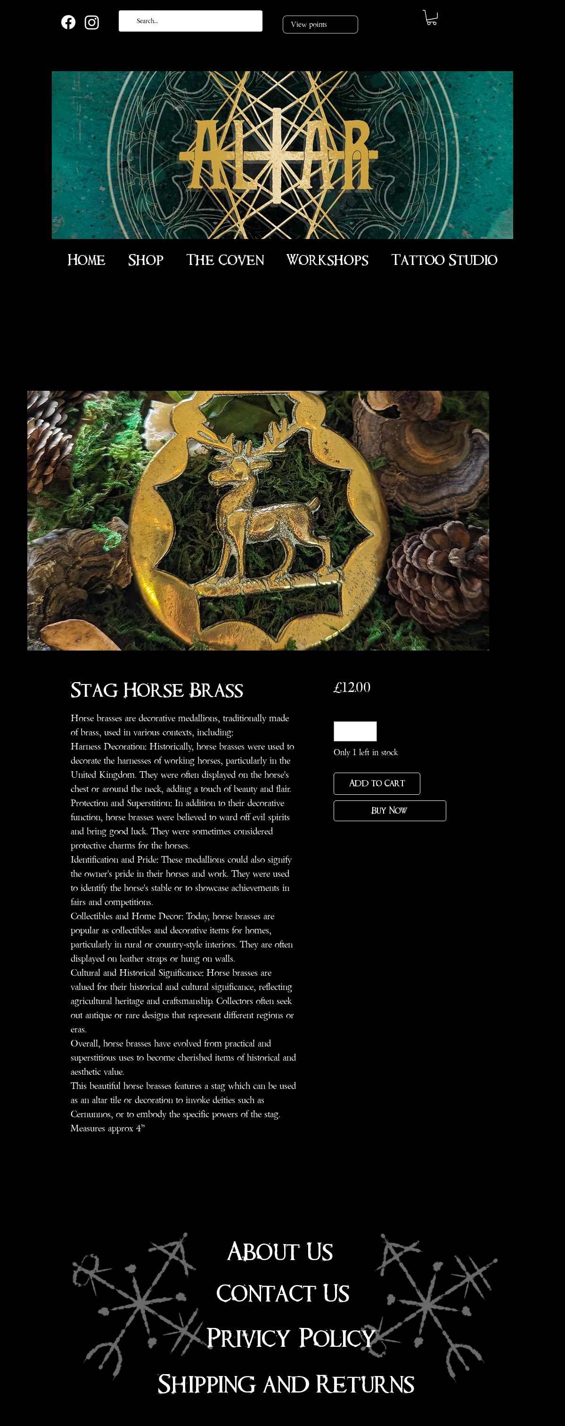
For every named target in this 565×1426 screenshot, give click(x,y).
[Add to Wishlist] (435, 784)
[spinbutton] (355, 731)
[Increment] (368, 731)
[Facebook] (68, 22)
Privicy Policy (291, 1339)
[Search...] (190, 21)
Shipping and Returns (286, 1384)
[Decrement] (342, 731)
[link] (432, 17)
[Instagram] (91, 22)
